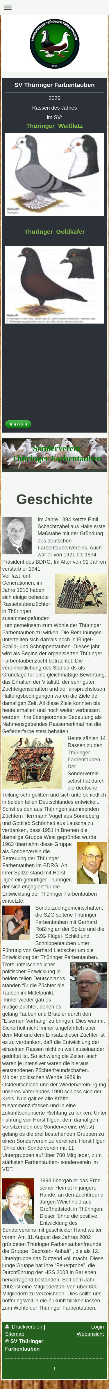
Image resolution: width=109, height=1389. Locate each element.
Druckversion (24, 1327)
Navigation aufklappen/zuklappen (54, 7)
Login (97, 1327)
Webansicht (90, 1334)
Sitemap (14, 1334)
